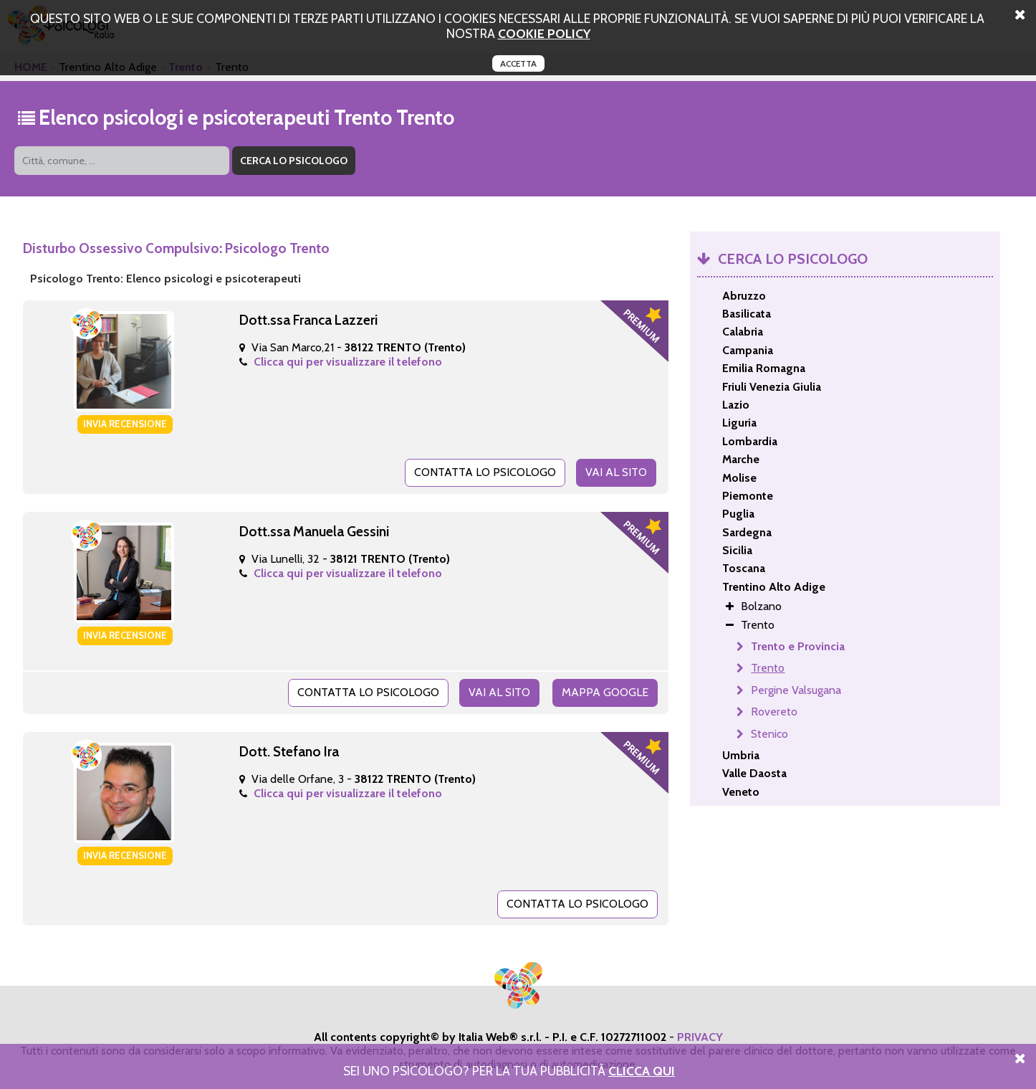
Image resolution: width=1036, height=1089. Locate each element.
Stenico (769, 734)
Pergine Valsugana (796, 690)
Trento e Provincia (798, 646)
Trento (768, 668)
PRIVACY (700, 1037)
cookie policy (544, 33)
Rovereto (774, 711)
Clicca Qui (641, 1070)
